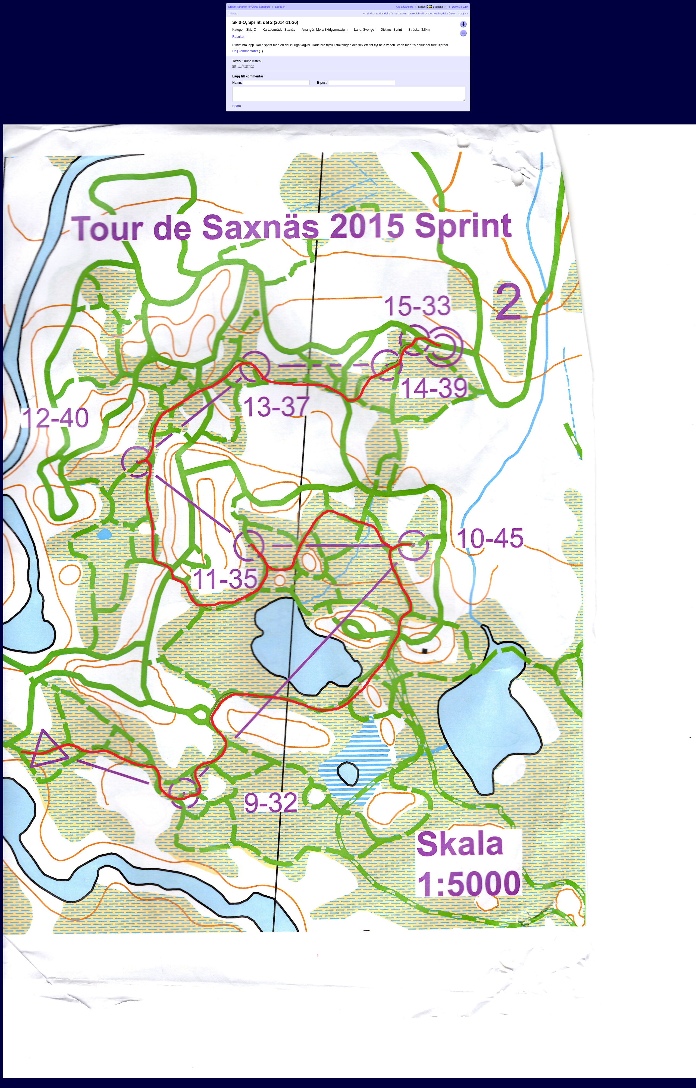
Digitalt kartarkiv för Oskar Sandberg (249, 6)
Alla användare (404, 6)
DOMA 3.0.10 (460, 6)
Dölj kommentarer (245, 51)
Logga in (280, 6)
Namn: (237, 83)
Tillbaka (232, 13)
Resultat (238, 37)
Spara (236, 106)
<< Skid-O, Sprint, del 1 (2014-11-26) (384, 13)
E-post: (322, 83)
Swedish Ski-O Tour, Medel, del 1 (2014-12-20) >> (439, 13)
